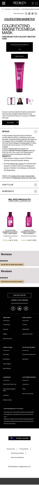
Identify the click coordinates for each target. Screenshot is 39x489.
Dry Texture (6, 359)
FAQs (23, 389)
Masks (5, 334)
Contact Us (25, 384)
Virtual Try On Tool (27, 334)
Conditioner (6, 324)
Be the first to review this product (12, 265)
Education (25, 359)
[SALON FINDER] (33, 3)
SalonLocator (19, 295)
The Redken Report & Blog (9, 389)
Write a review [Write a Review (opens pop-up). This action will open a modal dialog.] (19, 56)
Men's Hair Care (7, 338)
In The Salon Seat (28, 347)
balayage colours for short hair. (25, 178)
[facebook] (13, 308)
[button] (3, 3)
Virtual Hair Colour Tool (9, 384)
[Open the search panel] (36, 3)
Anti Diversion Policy (17, 453)
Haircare (5, 329)
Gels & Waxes (7, 363)
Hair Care (6, 317)
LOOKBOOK (7, 377)
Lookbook (6, 395)
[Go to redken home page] (19, 3)
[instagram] (26, 308)
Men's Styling (7, 368)
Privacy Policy (24, 449)
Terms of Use (10, 449)
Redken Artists (7, 400)
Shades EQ (25, 329)
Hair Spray (6, 354)
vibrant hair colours (17, 163)
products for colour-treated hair (22, 176)
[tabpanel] (19, 154)
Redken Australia (19, 438)
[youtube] (19, 308)
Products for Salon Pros (29, 354)
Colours (24, 324)
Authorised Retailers (17, 457)
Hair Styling (7, 347)
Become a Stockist (27, 393)
